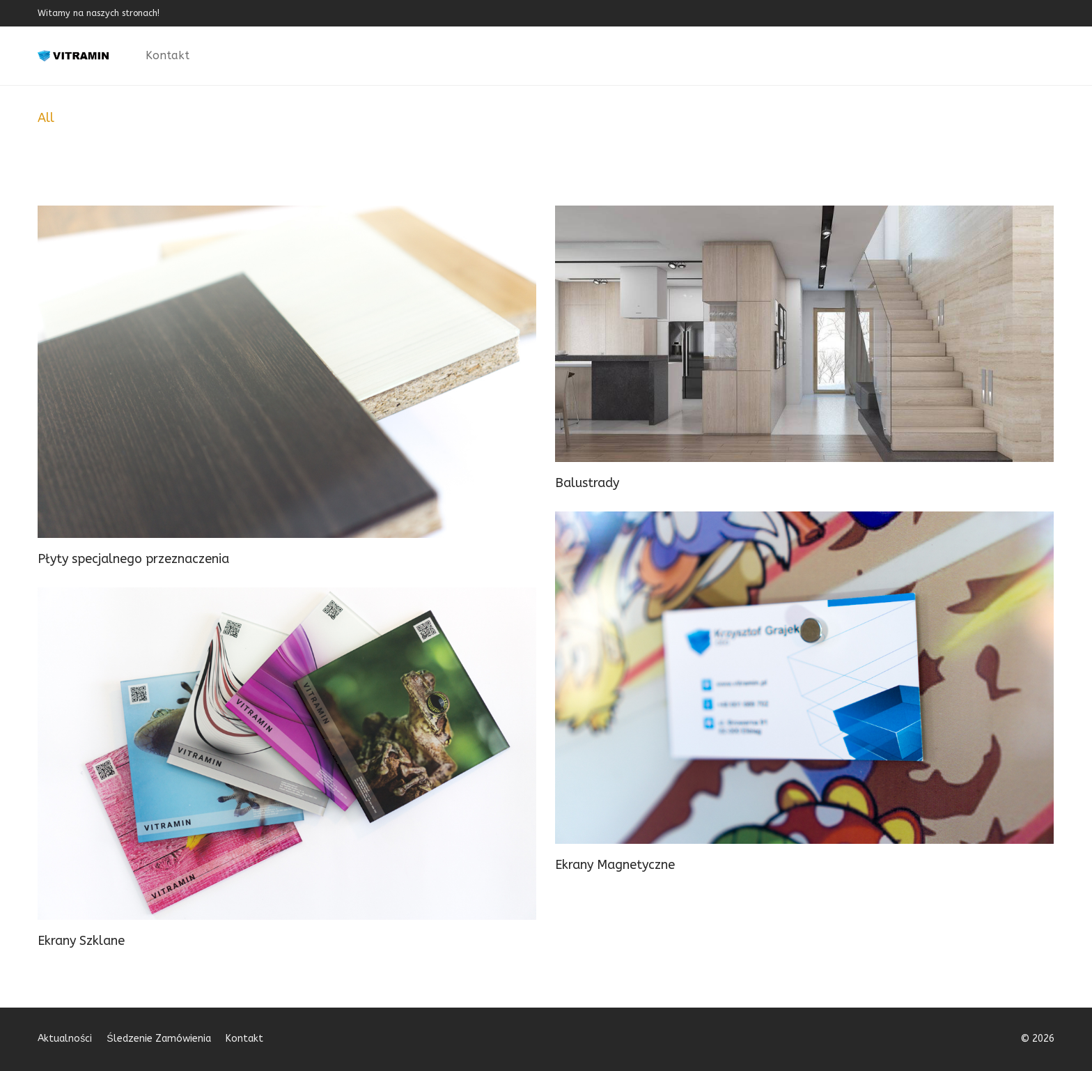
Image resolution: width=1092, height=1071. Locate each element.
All (46, 117)
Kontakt (167, 55)
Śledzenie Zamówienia (158, 1039)
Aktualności (65, 1039)
